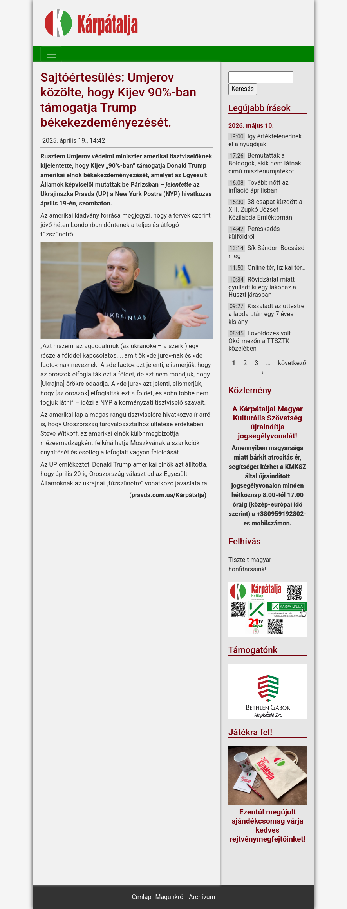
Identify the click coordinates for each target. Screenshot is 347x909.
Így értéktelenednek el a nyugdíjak (265, 140)
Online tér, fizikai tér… (276, 267)
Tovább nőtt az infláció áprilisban (258, 186)
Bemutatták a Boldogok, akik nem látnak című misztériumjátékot (264, 163)
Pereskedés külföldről (254, 232)
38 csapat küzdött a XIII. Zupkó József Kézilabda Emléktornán (265, 209)
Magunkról (170, 897)
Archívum (202, 897)
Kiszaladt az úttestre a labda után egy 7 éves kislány (266, 313)
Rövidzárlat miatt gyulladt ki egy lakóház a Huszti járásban (262, 287)
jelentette (179, 184)
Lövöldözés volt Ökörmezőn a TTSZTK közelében (259, 340)
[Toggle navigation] (51, 54)
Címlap (141, 897)
